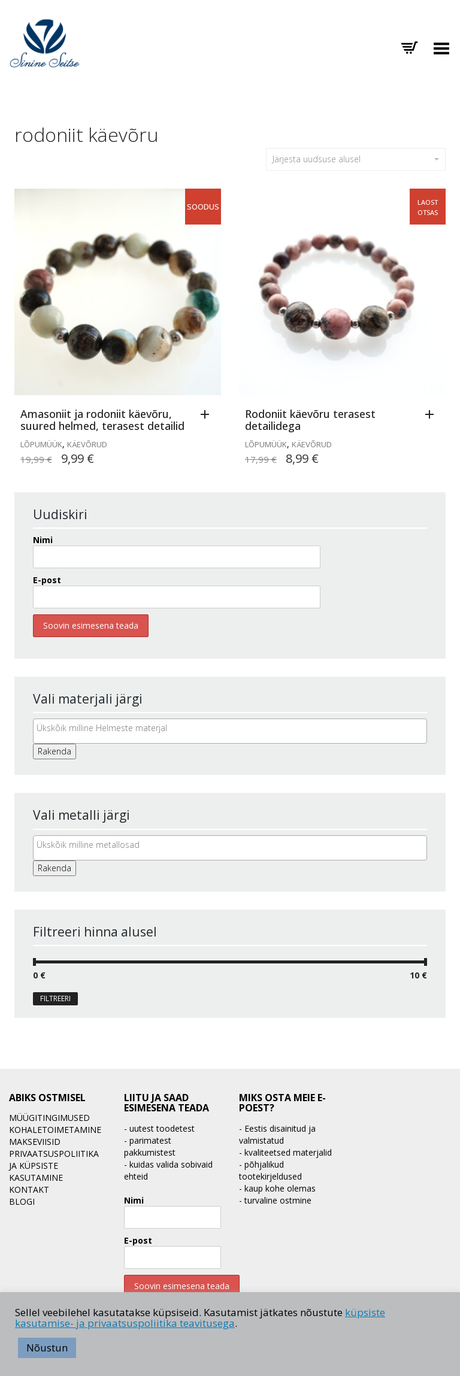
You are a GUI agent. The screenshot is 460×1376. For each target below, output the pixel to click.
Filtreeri (55, 998)
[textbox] (233, 728)
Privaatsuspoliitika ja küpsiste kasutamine (54, 1165)
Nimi (43, 539)
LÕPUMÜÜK (41, 444)
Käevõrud (87, 444)
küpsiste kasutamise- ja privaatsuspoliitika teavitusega (200, 1317)
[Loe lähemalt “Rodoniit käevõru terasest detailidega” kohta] (432, 415)
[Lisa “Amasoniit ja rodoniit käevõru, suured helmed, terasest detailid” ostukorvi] (208, 415)
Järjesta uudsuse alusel (356, 159)
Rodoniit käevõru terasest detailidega (310, 420)
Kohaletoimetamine (55, 1129)
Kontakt (29, 1189)
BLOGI (22, 1201)
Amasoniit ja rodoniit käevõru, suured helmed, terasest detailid (102, 420)
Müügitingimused (49, 1117)
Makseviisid (34, 1141)
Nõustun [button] (47, 1347)
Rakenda (54, 751)
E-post (47, 580)
